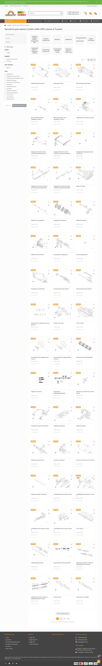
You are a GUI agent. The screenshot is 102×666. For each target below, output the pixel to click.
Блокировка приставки (83, 83)
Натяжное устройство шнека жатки (85, 392)
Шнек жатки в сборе (82, 597)
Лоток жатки (80, 323)
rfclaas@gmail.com (82, 642)
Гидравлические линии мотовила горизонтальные (62, 152)
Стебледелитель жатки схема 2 (85, 495)
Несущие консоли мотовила (39, 426)
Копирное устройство (38, 289)
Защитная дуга (80, 186)
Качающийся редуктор (61, 254)
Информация (9, 634)
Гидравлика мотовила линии (85, 117)
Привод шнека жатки (37, 460)
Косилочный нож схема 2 (84, 289)
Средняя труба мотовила (38, 494)
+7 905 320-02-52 (82, 639)
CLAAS (16, 38)
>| (68, 618)
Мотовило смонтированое (84, 357)
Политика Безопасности (16, 5)
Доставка (8, 639)
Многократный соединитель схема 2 (62, 358)
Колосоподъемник (82, 254)
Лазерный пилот (59, 323)
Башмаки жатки (58, 83)
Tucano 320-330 (33, 644)
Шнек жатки (57, 597)
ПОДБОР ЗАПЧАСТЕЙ (52, 21)
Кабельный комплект (37, 254)
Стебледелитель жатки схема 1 (63, 495)
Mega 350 (32, 642)
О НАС (67, 21)
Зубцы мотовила (81, 220)
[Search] (45, 13)
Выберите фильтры (19, 105)
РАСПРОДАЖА (10, 34)
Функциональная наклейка (62, 563)
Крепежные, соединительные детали (40, 323)
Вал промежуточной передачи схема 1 (37, 118)
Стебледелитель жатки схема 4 (63, 529)
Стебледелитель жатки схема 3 (40, 529)
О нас (7, 637)
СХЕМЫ (16, 42)
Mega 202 (32, 637)
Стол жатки (79, 528)
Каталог (31, 634)
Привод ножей (81, 426)
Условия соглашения (12, 644)
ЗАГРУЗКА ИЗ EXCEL (35, 21)
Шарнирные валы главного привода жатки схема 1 (84, 563)
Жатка (9, 25)
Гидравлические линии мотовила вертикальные (38, 152)
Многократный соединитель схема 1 (40, 358)
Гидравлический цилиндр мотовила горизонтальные (62, 186)
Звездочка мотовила (60, 220)
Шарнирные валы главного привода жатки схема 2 (39, 597)
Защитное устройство (38, 220)
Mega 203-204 (33, 639)
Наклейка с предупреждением (59, 392)
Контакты (8, 646)
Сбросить (8, 105)
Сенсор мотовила (59, 460)
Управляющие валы (37, 563)
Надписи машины (36, 391)
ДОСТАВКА (87, 21)
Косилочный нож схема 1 (61, 289)
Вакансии (25, 5)
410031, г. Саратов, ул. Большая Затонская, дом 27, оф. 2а (86, 649)
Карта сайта (9, 648)
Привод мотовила (59, 426)
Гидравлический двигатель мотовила (84, 152)
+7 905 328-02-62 (82, 637)
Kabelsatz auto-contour (38, 83)
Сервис (6, 5)
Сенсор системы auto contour (85, 460)
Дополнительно (58, 634)
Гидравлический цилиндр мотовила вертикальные (39, 186)
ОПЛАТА (76, 21)
